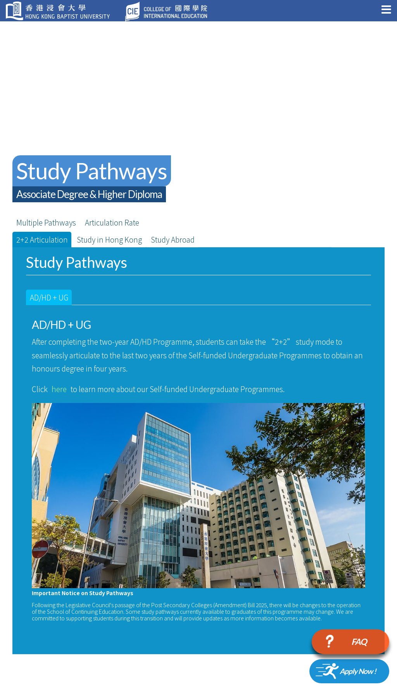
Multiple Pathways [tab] (46, 222)
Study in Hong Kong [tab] (109, 239)
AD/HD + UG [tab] (49, 297)
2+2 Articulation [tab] (42, 239)
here (59, 389)
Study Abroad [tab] (173, 239)
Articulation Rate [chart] (112, 222)
